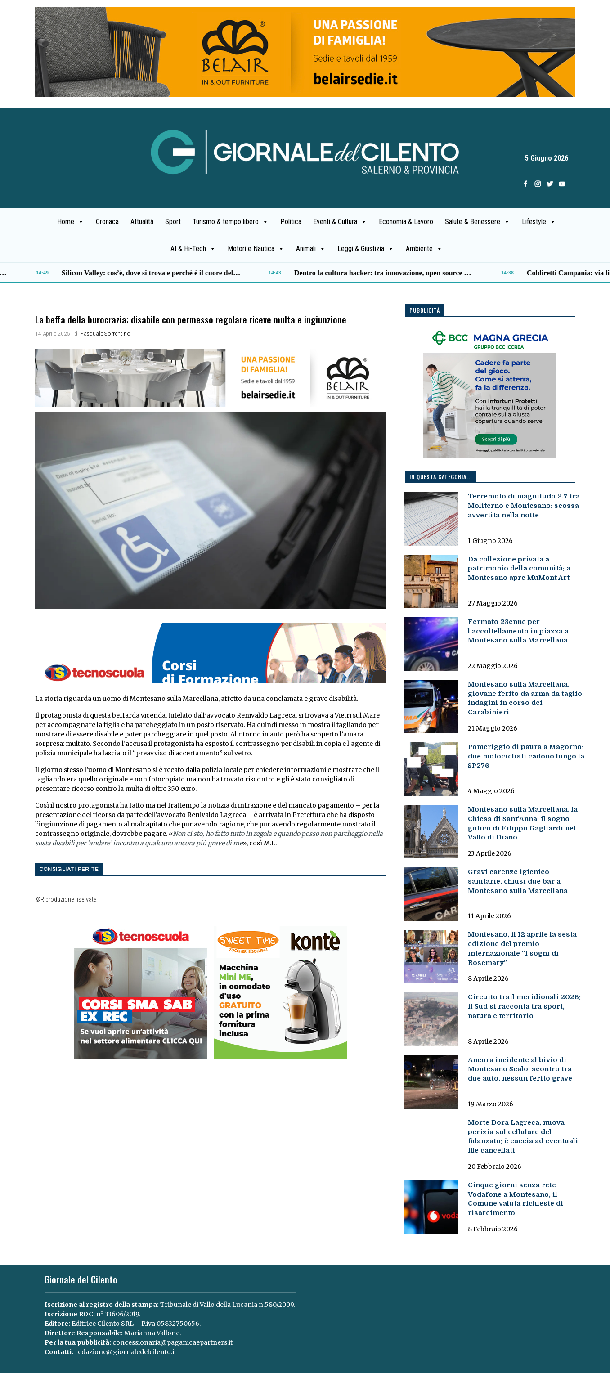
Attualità (141, 221)
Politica (290, 221)
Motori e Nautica (256, 248)
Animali (311, 248)
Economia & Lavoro (406, 221)
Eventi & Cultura (340, 221)
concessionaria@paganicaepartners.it (172, 1342)
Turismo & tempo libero (231, 221)
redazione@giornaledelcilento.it (125, 1352)
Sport (173, 221)
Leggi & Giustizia (365, 248)
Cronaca (107, 221)
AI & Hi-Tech (193, 248)
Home (70, 221)
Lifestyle (539, 221)
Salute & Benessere (477, 221)
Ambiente (424, 248)
